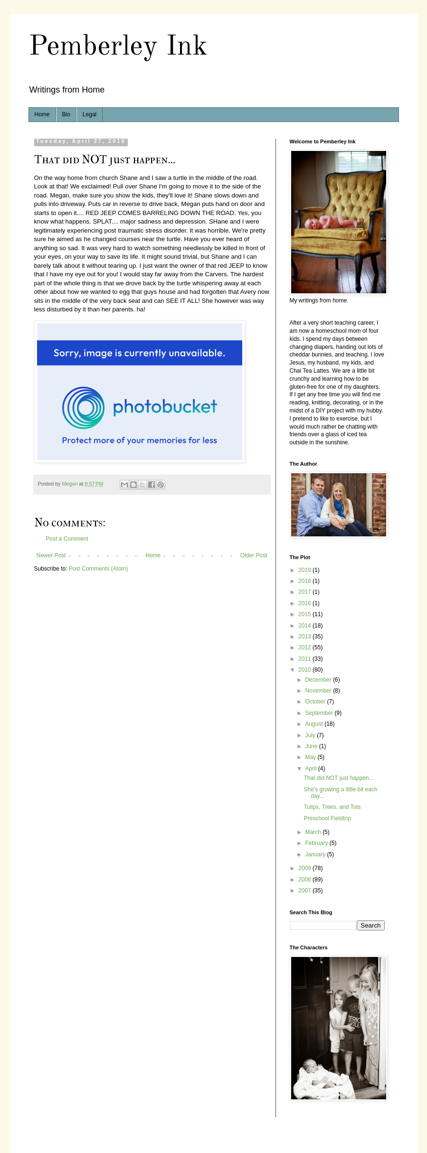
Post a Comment (67, 538)
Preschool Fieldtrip (327, 818)
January (316, 854)
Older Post (253, 555)
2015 (305, 614)
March (314, 832)
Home (42, 114)
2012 (305, 647)
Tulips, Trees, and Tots (332, 807)
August (314, 724)
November (319, 690)
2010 (305, 669)
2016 (305, 603)
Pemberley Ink (118, 47)
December (319, 679)
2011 (305, 659)
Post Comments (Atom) (98, 568)
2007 (305, 890)
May (311, 757)
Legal (89, 114)
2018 (305, 581)
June (312, 746)
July (311, 735)
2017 (305, 592)
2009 (305, 868)
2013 (305, 636)
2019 (305, 570)
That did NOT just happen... (338, 778)
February (317, 843)
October (316, 701)
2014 (305, 625)
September (319, 713)
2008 (305, 879)
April (311, 768)
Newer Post (51, 555)
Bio (66, 114)
